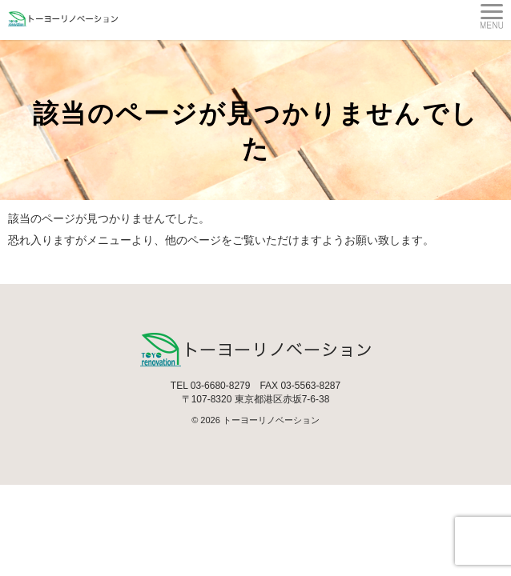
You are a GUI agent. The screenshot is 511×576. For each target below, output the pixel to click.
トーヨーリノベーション (271, 420)
